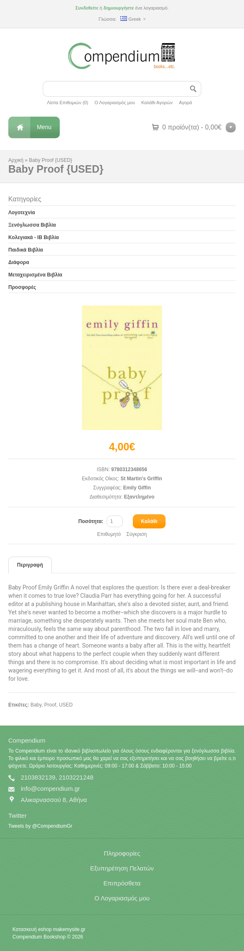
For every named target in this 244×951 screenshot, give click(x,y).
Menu (44, 127)
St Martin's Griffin (141, 479)
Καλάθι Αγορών (157, 102)
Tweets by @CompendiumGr (40, 826)
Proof (50, 705)
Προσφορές (22, 287)
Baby (35, 705)
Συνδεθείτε (87, 7)
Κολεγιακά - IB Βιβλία (33, 237)
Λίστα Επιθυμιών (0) (67, 102)
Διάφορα (18, 262)
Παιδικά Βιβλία (25, 250)
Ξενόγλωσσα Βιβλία (32, 225)
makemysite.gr (69, 929)
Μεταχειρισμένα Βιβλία (35, 275)
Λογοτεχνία (21, 212)
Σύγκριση (136, 534)
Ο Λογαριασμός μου (115, 102)
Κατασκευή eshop (31, 929)
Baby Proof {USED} (50, 160)
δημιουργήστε (118, 7)
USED (66, 705)
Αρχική (15, 160)
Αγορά (185, 102)
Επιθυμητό (109, 534)
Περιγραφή (30, 565)
